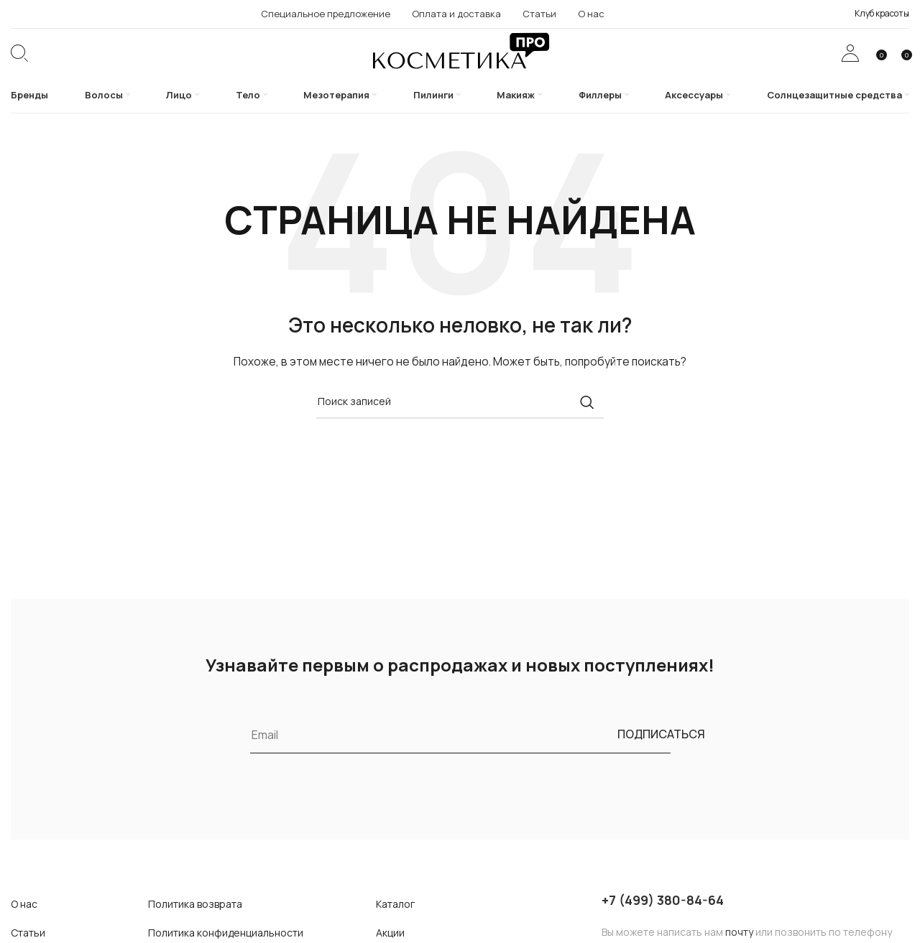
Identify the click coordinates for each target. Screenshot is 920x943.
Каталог (395, 927)
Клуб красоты (882, 13)
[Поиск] (19, 64)
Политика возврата (195, 927)
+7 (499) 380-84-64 (663, 923)
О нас (24, 927)
